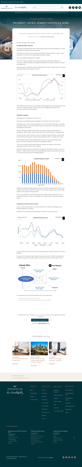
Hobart (43, 418)
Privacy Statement (11, 458)
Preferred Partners (70, 406)
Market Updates (58, 401)
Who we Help (50, 12)
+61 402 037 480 (34, 433)
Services (32, 396)
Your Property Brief (58, 411)
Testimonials (68, 409)
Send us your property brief (39, 320)
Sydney (43, 390)
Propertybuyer (22, 456)
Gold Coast (44, 409)
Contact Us (64, 12)
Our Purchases (30, 12)
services (37, 12)
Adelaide (44, 415)
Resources (57, 12)
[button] (74, 437)
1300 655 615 (11, 435)
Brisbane (44, 396)
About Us (23, 12)
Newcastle (44, 399)
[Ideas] (51, 457)
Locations (43, 12)
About (31, 390)
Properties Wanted (58, 395)
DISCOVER (17, 12)
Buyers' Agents (38, 315)
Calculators (68, 403)
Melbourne (44, 393)
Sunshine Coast (45, 412)
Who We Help (33, 393)
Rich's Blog (56, 407)
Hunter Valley (45, 402)
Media (55, 404)
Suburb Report (69, 390)
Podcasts (56, 398)
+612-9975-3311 (56, 433)
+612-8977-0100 (11, 434)
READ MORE (15, 363)
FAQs (66, 412)
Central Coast (45, 405)
